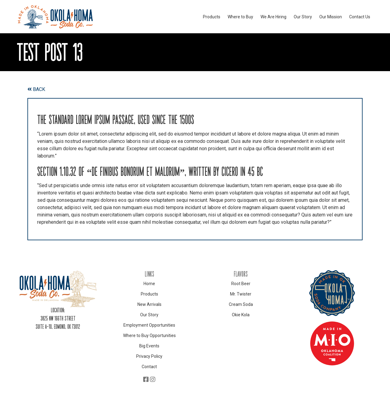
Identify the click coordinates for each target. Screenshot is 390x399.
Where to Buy (240, 16)
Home (149, 283)
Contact (149, 366)
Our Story (303, 16)
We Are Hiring (273, 16)
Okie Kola (241, 314)
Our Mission (330, 16)
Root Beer (240, 283)
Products (211, 16)
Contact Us (359, 16)
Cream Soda (241, 304)
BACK (36, 89)
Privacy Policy (149, 356)
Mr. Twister (240, 294)
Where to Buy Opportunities (149, 335)
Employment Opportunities (149, 325)
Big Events (149, 345)
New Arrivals (149, 304)
